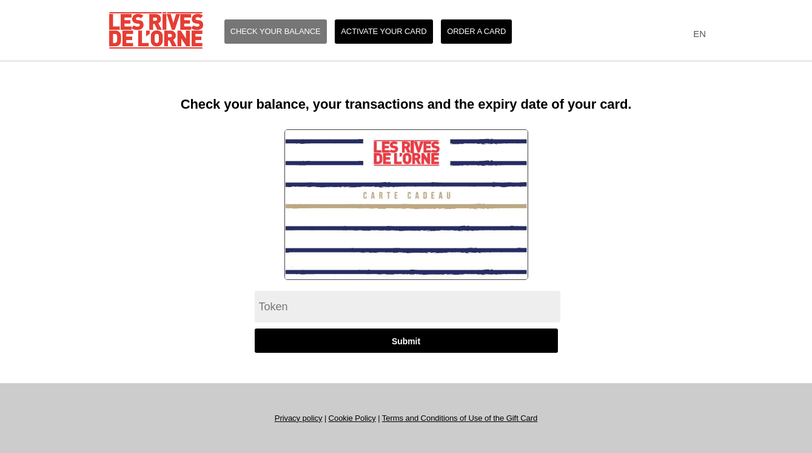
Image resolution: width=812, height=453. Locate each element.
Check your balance (275, 31)
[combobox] (697, 34)
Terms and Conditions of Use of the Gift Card (459, 418)
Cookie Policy (352, 418)
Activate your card (383, 31)
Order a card (476, 31)
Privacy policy (299, 418)
